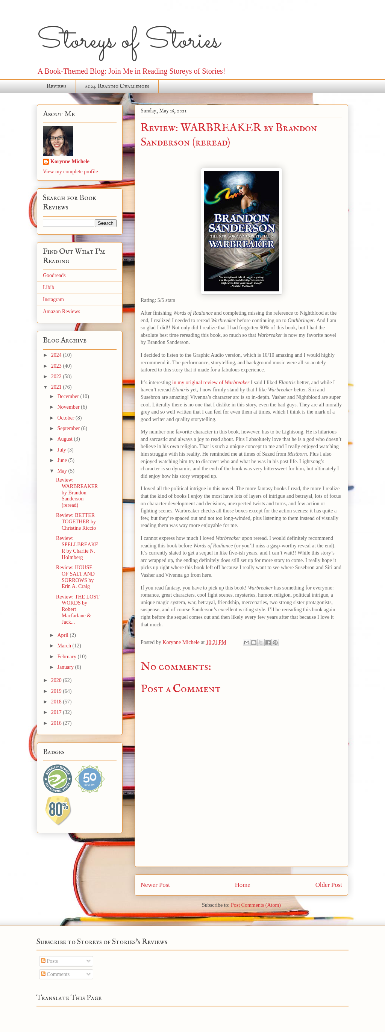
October (66, 418)
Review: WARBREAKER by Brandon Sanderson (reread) (77, 492)
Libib (48, 287)
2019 (57, 691)
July (62, 450)
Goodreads (54, 275)
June (62, 460)
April (63, 635)
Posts (49, 961)
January (66, 667)
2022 (57, 376)
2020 (57, 680)
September (69, 428)
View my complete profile (70, 171)
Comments (55, 974)
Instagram (53, 299)
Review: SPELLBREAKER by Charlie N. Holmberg (77, 547)
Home (242, 884)
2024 (57, 355)
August (65, 439)
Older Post (328, 884)
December (68, 396)
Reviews (56, 86)
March (64, 646)
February (67, 656)
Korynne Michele (69, 161)
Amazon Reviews (61, 311)
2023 (57, 366)
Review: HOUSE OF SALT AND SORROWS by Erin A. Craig (75, 577)
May (62, 471)
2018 (57, 702)
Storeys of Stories (128, 41)
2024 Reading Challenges (117, 86)
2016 (57, 723)
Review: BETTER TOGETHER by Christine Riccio (76, 521)
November (69, 407)
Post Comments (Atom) (256, 905)
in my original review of (210, 382)
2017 (57, 712)
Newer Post (155, 884)
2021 (57, 387)
